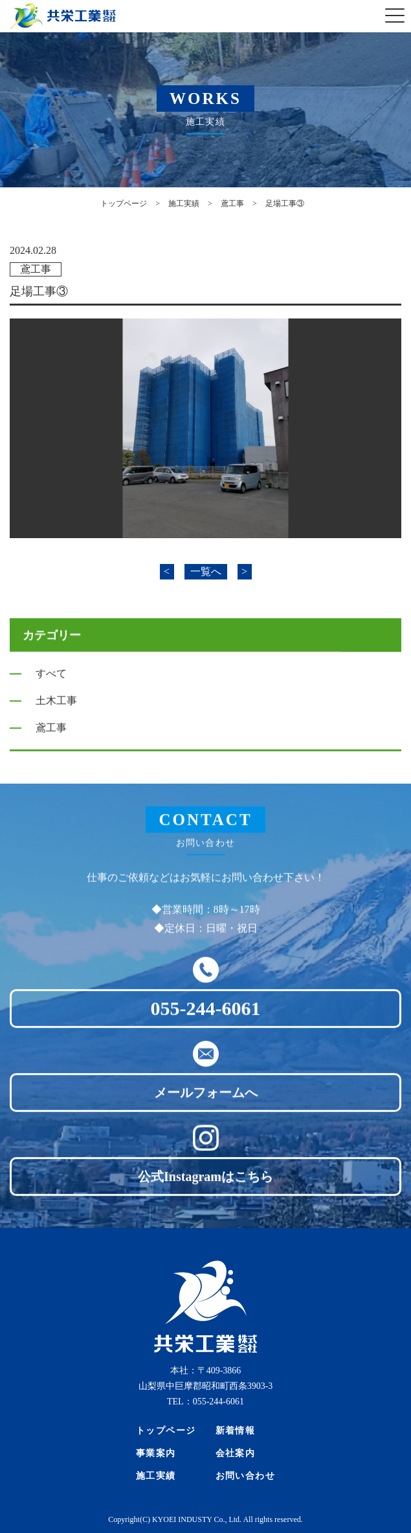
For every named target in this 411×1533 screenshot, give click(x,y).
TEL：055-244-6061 (205, 1401)
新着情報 (236, 1430)
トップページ (166, 1430)
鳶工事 (35, 269)
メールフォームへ (206, 1102)
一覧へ (205, 571)
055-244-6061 (206, 1017)
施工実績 (156, 1476)
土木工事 (56, 704)
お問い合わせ (246, 1476)
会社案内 (236, 1453)
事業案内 (156, 1453)
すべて (51, 677)
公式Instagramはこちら (205, 1186)
